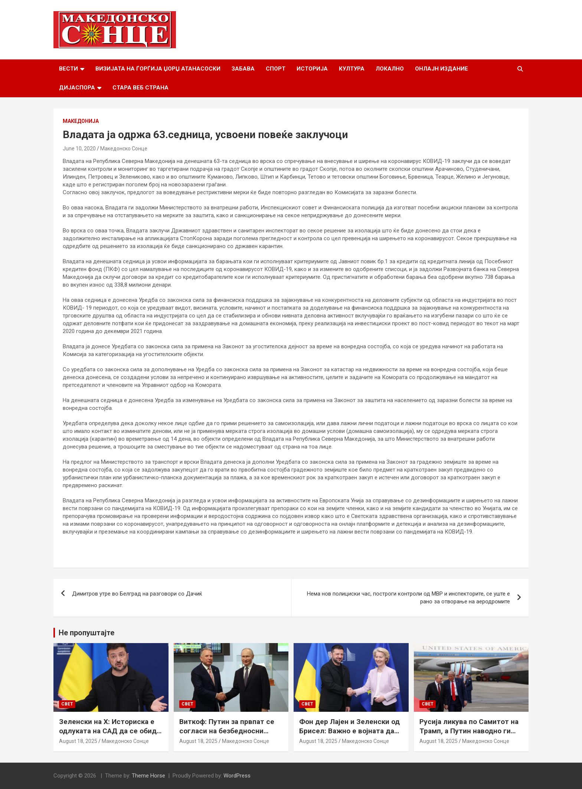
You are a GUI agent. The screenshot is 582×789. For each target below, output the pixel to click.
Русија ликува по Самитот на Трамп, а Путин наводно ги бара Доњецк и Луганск (469, 730)
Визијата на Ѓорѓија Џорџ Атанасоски (157, 68)
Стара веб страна (140, 87)
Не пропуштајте (86, 632)
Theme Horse (148, 775)
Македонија (81, 121)
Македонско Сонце (123, 148)
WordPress (237, 775)
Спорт (275, 68)
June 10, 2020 (79, 148)
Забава (243, 68)
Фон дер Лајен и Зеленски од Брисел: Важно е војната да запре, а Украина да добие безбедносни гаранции (349, 735)
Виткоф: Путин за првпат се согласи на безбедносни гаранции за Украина (226, 730)
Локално (390, 68)
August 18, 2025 (78, 741)
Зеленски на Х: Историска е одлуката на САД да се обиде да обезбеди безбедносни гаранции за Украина (110, 735)
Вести (68, 68)
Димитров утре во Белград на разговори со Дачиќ (137, 593)
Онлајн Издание (441, 68)
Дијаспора (77, 87)
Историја (312, 68)
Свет (67, 704)
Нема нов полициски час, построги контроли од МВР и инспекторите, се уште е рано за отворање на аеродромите (408, 597)
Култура (351, 68)
